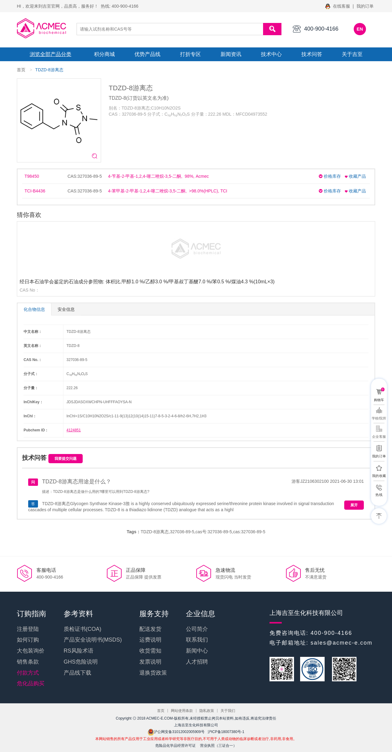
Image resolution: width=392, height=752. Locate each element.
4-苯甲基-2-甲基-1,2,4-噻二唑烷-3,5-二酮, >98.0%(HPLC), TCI (167, 190)
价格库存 (330, 176)
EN (360, 29)
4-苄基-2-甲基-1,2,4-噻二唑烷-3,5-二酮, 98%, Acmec (158, 176)
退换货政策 (153, 673)
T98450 (31, 176)
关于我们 (228, 711)
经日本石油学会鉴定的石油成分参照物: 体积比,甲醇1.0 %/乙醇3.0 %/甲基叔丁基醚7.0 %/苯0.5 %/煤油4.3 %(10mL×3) (147, 281)
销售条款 (28, 662)
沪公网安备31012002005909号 (176, 732)
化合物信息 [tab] (34, 309)
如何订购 (28, 640)
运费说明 (150, 640)
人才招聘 (197, 662)
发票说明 (150, 662)
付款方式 (28, 673)
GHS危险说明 (81, 662)
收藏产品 (355, 176)
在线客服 (338, 6)
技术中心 (271, 54)
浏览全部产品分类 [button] (50, 54)
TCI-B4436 (34, 190)
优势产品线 (147, 54)
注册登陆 (28, 629)
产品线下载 (77, 673)
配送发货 (150, 629)
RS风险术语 (78, 651)
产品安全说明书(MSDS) (93, 640)
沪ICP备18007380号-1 (226, 732)
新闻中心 (197, 651)
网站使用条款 (182, 711)
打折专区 (190, 54)
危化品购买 (30, 683)
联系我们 (197, 640)
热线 (378, 495)
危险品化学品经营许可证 (175, 745)
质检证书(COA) (82, 629)
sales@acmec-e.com (341, 643)
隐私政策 (206, 711)
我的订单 (365, 6)
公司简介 (197, 629)
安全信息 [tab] (66, 309)
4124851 (73, 430)
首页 (21, 69)
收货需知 (150, 651)
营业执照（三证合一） (218, 745)
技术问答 (311, 54)
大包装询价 (30, 651)
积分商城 (104, 54)
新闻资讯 (231, 54)
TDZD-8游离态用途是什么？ (76, 481)
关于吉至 (352, 54)
